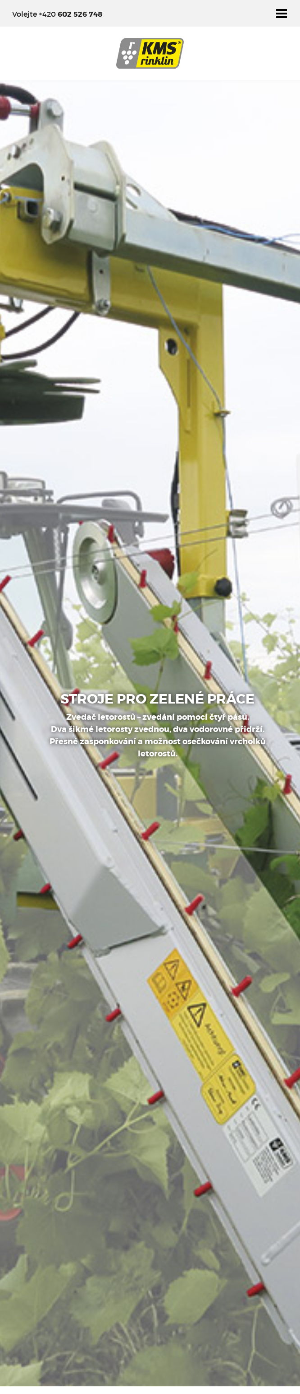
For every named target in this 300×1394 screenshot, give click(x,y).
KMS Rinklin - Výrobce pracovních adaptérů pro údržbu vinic (150, 53)
